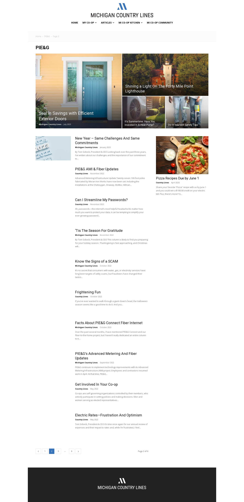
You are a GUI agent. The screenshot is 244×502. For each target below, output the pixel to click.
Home (38, 36)
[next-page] (78, 451)
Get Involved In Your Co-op (96, 384)
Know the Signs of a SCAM (96, 261)
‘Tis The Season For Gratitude (99, 231)
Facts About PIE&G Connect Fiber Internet (109, 323)
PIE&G (47, 36)
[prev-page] (38, 451)
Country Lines (81, 173)
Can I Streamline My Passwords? (101, 200)
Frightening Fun (88, 292)
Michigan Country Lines (50, 124)
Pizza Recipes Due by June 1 (177, 178)
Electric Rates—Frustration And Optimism (108, 415)
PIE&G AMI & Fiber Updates (96, 169)
